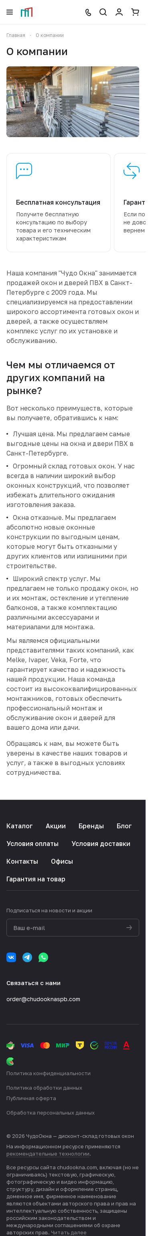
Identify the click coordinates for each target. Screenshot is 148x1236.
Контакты (22, 861)
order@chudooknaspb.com (43, 999)
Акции (56, 826)
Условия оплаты (32, 844)
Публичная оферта (31, 1098)
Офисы (62, 861)
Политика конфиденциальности (48, 1073)
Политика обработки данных (44, 1087)
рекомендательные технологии (47, 1153)
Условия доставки (100, 844)
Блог (124, 826)
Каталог (19, 826)
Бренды (91, 826)
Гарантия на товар (35, 879)
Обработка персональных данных (50, 1112)
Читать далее (69, 1232)
